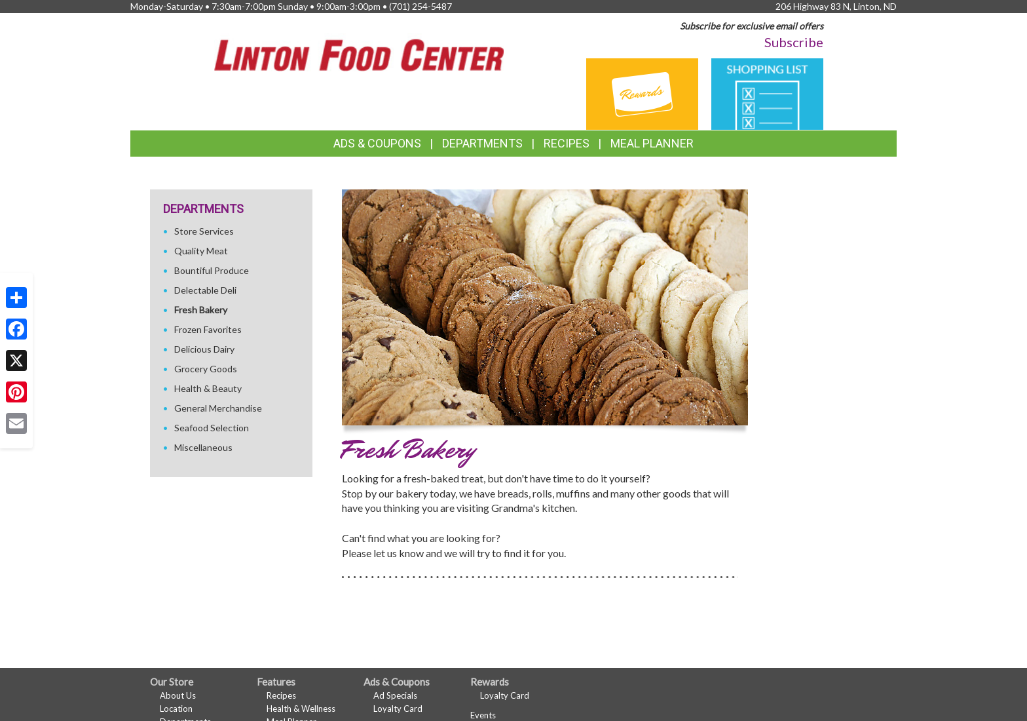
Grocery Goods (205, 368)
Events (483, 715)
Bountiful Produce (211, 270)
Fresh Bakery (200, 309)
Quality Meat (201, 250)
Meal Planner (652, 143)
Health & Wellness (301, 708)
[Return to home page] (359, 47)
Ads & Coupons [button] (377, 143)
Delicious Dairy (204, 349)
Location (176, 708)
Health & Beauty (208, 388)
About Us (178, 695)
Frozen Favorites (208, 329)
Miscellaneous (203, 447)
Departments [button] (482, 143)
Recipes (566, 143)
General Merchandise (218, 408)
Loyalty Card (397, 708)
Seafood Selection (211, 427)
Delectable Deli (205, 290)
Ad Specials (395, 695)
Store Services (204, 231)
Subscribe (793, 42)
